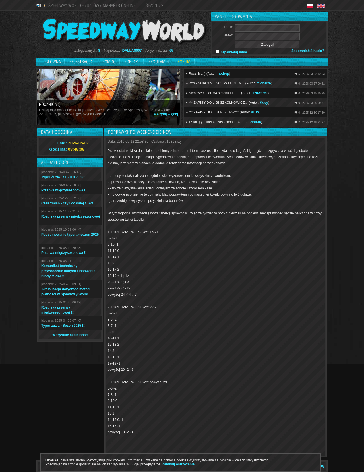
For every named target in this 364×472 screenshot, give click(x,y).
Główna (53, 61)
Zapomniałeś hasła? (307, 51)
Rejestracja (81, 61)
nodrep (223, 74)
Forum (184, 61)
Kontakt (132, 61)
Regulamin (158, 61)
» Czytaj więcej (166, 114)
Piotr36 (255, 122)
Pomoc (109, 61)
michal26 (264, 83)
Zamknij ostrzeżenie (178, 464)
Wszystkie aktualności (70, 335)
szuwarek (260, 93)
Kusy (264, 103)
